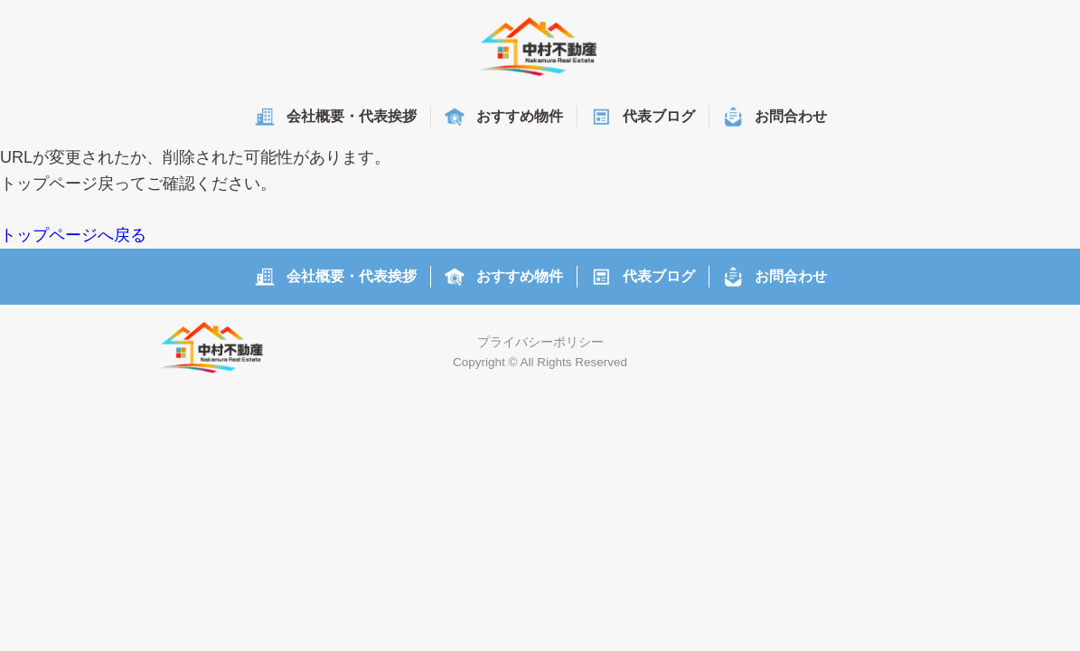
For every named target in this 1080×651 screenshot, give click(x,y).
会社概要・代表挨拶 (351, 116)
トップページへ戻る (73, 235)
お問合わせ (791, 116)
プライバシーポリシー (540, 342)
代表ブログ (659, 116)
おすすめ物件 (519, 116)
